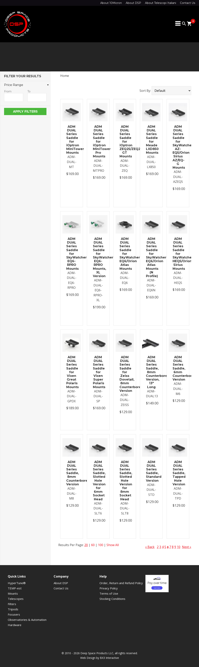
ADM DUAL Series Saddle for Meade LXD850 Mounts (151, 139)
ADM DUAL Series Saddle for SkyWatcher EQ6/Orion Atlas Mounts (125, 254)
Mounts (13, 593)
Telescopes (16, 599)
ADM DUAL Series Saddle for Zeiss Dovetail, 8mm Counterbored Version (125, 374)
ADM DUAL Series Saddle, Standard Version (151, 471)
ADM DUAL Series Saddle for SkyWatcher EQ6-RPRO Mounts (71, 254)
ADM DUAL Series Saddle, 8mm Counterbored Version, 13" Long (151, 372)
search (184, 23)
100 (100, 545)
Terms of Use (109, 593)
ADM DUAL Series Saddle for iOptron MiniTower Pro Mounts (98, 141)
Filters (12, 604)
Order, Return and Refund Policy (121, 583)
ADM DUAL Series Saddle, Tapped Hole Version (178, 473)
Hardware (14, 625)
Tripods (13, 609)
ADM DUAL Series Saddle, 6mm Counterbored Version (178, 368)
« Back (149, 547)
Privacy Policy (109, 588)
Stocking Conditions (112, 599)
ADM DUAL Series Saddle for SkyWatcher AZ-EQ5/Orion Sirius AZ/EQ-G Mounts (178, 147)
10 (178, 547)
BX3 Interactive (109, 658)
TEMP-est (15, 588)
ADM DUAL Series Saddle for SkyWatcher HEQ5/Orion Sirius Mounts (178, 254)
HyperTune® (17, 583)
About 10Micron (111, 3)
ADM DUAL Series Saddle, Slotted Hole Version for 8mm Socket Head (125, 480)
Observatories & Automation (27, 620)
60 (93, 545)
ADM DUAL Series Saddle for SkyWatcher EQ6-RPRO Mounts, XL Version (98, 257)
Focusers (14, 614)
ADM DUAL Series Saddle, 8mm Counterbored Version (71, 473)
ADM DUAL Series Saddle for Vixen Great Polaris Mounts (71, 372)
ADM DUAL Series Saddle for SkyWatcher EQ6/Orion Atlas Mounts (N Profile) (151, 257)
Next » (186, 547)
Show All (112, 545)
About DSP (133, 3)
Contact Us (187, 3)
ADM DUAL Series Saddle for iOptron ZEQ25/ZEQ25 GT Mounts (125, 141)
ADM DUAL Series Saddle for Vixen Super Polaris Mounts (98, 372)
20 (86, 545)
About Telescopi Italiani (160, 3)
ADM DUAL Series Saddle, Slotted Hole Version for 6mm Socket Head (98, 480)
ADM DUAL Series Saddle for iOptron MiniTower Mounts (71, 139)
